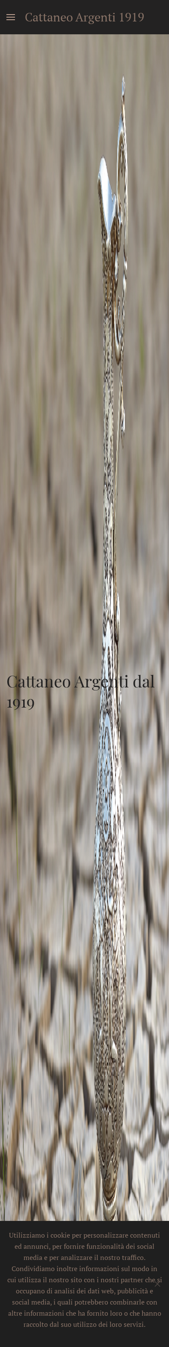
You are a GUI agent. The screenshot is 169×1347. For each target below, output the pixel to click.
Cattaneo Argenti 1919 (84, 17)
